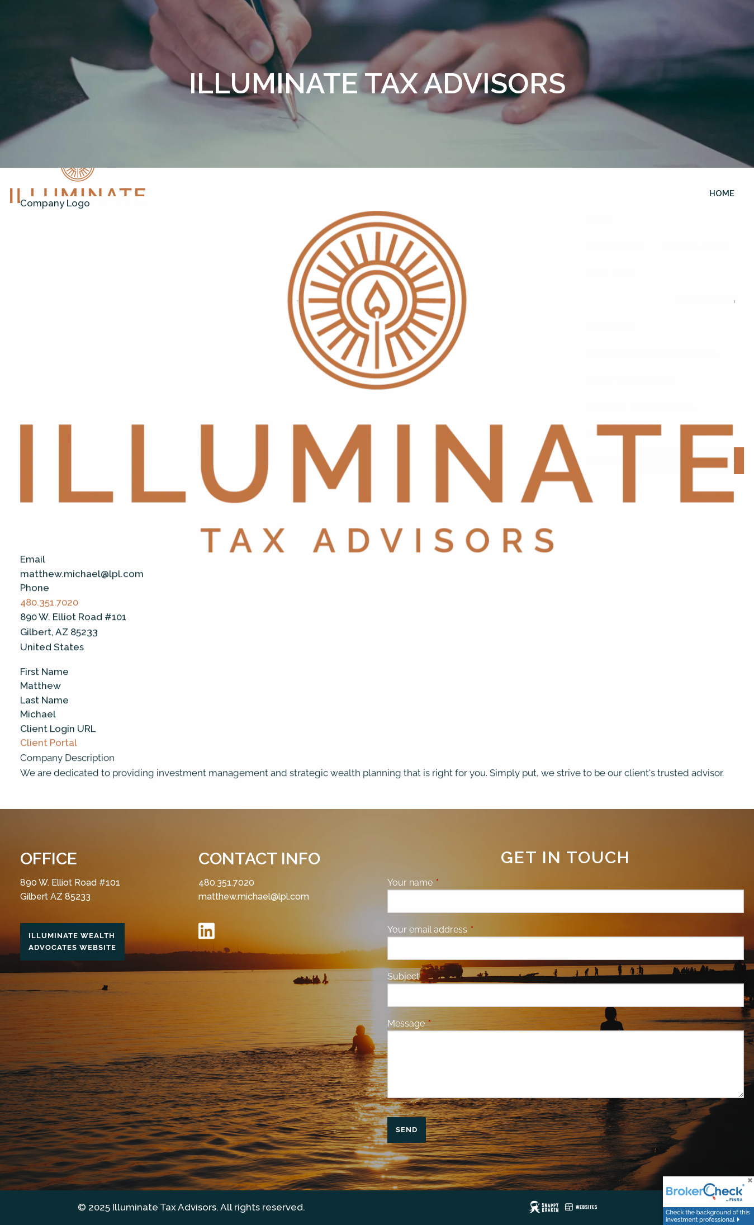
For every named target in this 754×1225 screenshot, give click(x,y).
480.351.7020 (49, 616)
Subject (446, 976)
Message (449, 1023)
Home (721, 193)
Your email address (470, 929)
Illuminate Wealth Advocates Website (72, 941)
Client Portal (48, 757)
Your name (453, 882)
